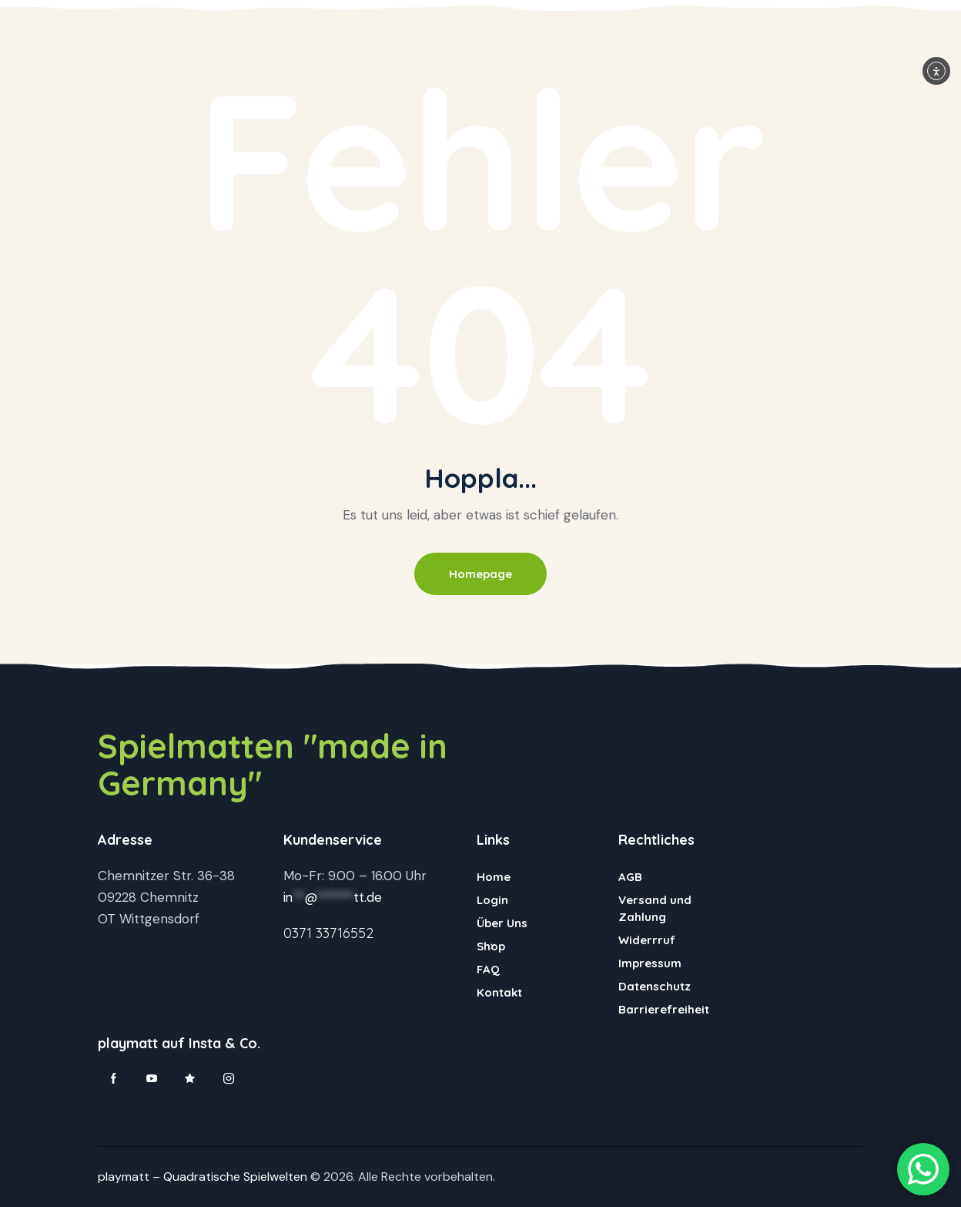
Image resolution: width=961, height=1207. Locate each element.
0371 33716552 (328, 933)
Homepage (480, 574)
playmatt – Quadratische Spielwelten (202, 1176)
